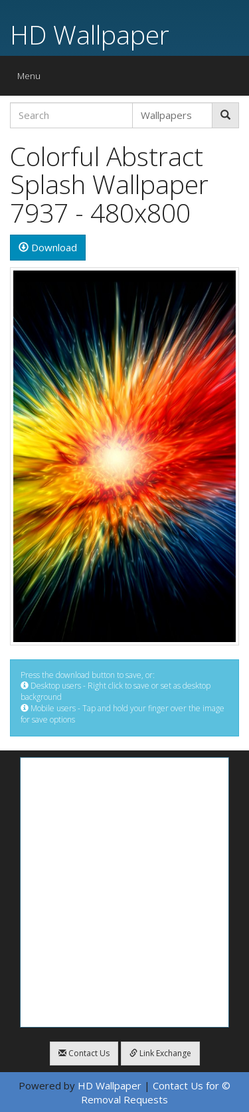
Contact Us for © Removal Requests (155, 1092)
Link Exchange (160, 1053)
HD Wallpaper (89, 34)
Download (48, 247)
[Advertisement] (124, 892)
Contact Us (84, 1053)
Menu (32, 78)
